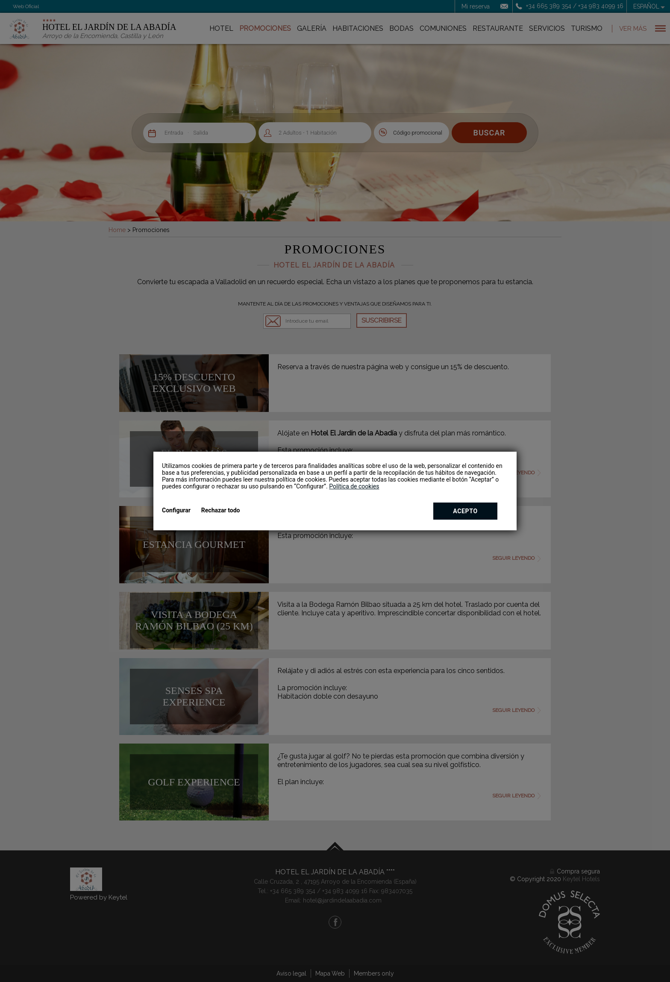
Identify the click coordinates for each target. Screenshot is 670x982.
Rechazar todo (220, 510)
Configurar (176, 510)
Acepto (465, 511)
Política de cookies (354, 486)
